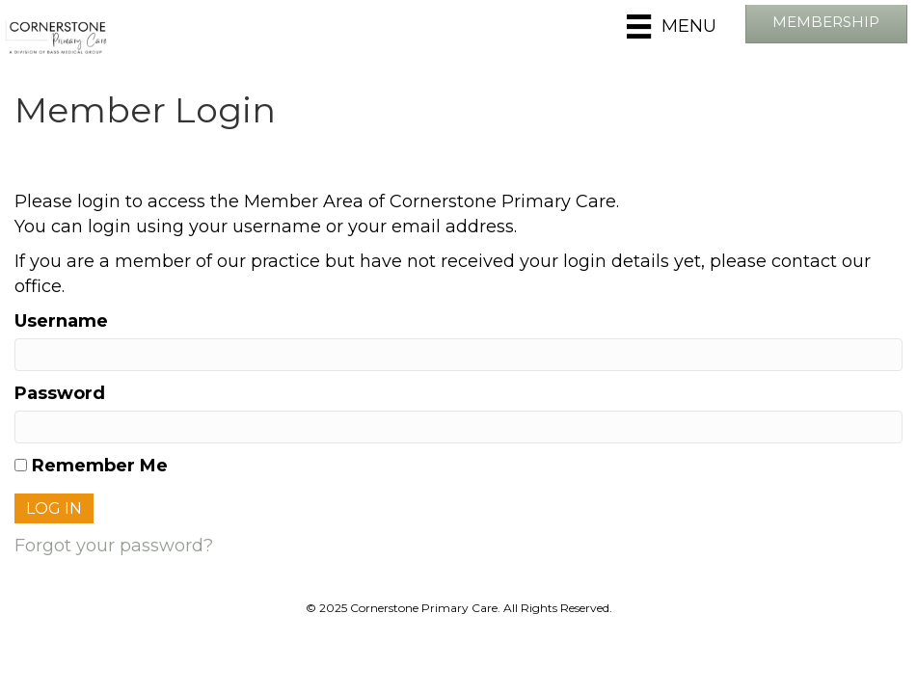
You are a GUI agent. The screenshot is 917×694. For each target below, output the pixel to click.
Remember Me (91, 465)
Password (59, 393)
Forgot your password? (113, 545)
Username (61, 321)
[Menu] (671, 26)
